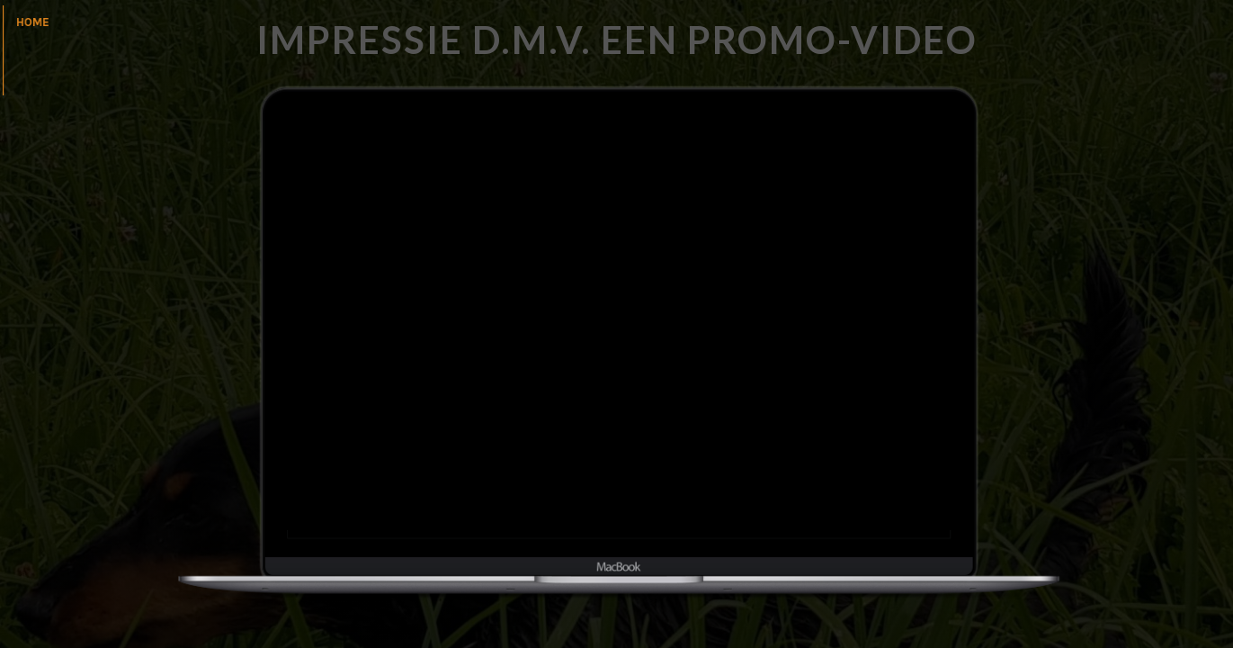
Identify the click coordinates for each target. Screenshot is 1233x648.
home (32, 22)
